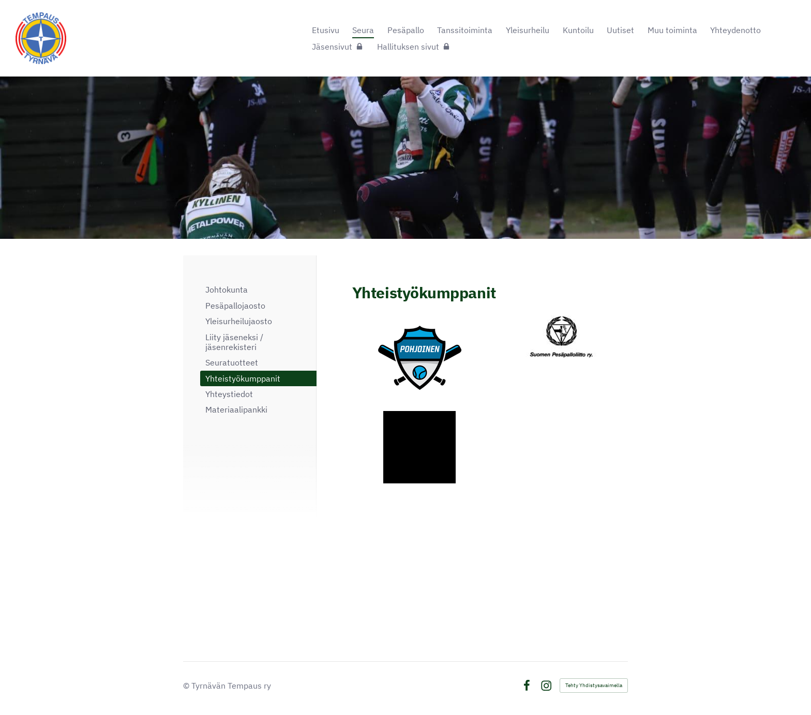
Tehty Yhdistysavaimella (593, 685)
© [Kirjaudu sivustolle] (187, 685)
